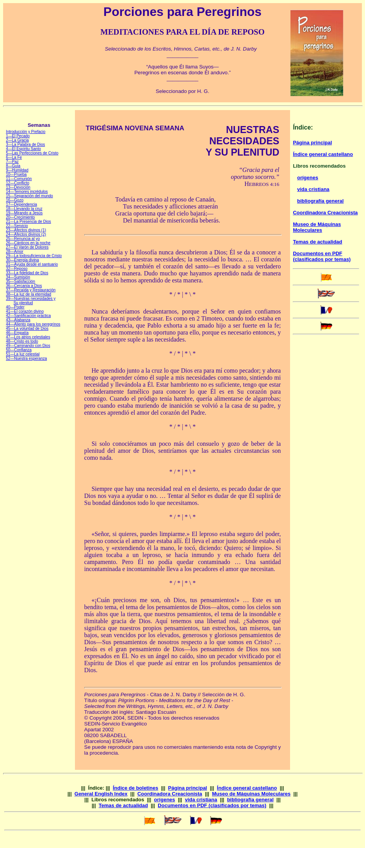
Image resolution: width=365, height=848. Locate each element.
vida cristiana (313, 189)
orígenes (307, 177)
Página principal (312, 142)
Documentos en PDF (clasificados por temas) (322, 256)
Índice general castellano (323, 154)
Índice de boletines (135, 788)
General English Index (101, 794)
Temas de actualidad (317, 242)
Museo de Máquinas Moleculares (317, 227)
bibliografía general (320, 201)
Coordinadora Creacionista (325, 213)
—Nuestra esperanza (28, 358)
